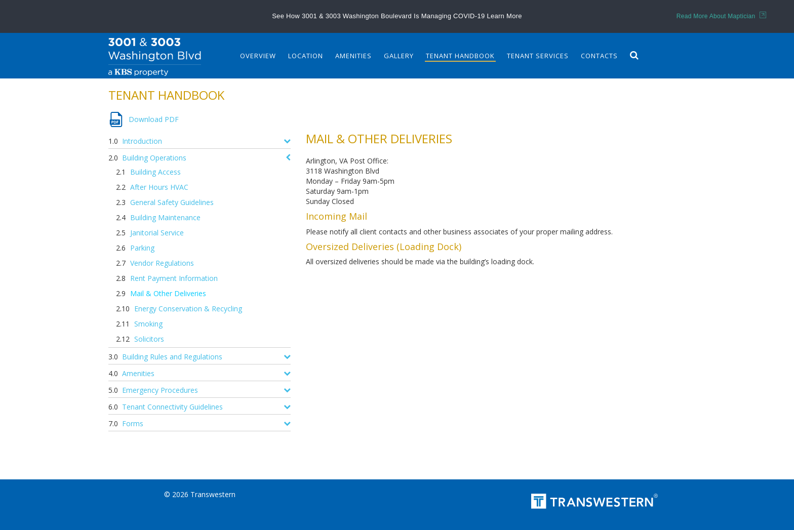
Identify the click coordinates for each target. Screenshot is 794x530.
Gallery (399, 55)
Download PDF (154, 119)
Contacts (599, 55)
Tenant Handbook (460, 55)
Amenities (353, 55)
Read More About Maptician (721, 16)
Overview (258, 55)
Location (305, 55)
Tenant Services (538, 55)
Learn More (504, 16)
